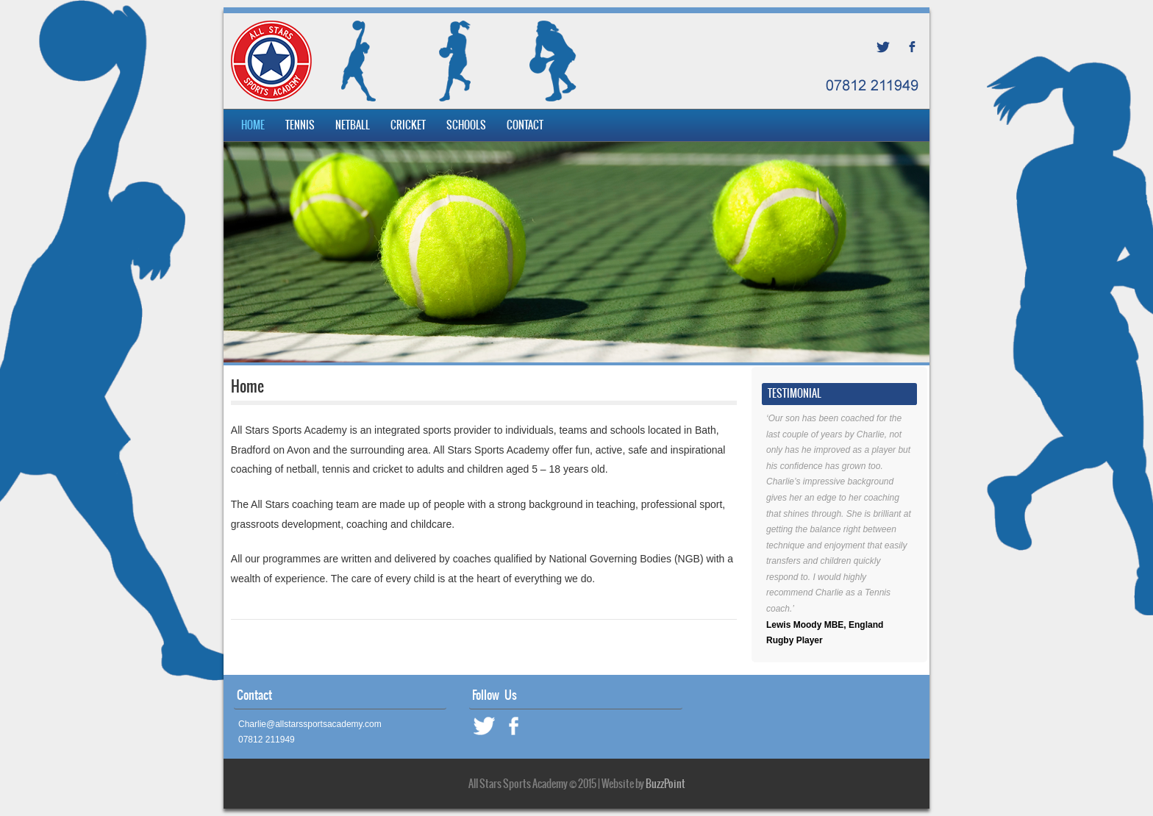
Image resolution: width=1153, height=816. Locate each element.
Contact (525, 125)
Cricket (408, 125)
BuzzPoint (665, 784)
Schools (466, 125)
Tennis (300, 125)
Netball (352, 125)
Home (253, 125)
